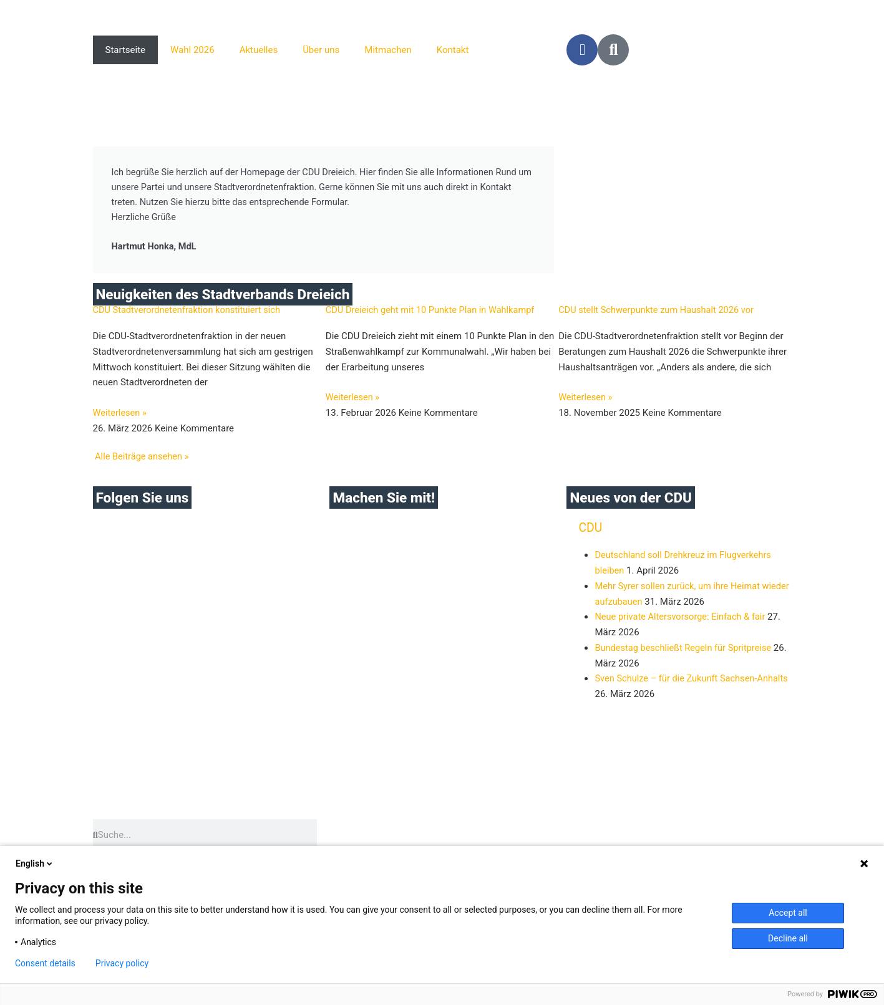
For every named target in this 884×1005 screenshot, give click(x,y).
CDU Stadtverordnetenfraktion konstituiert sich (189, 312)
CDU (590, 530)
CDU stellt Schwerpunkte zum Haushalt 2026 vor (658, 312)
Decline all (788, 938)
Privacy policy (121, 963)
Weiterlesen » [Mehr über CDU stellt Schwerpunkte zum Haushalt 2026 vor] (586, 400)
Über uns (321, 49)
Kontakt (453, 49)
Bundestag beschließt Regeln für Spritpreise (685, 650)
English (35, 863)
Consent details (45, 963)
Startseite (125, 49)
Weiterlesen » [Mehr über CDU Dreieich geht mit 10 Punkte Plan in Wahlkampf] (353, 400)
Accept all (788, 913)
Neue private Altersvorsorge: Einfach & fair (682, 619)
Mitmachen (387, 49)
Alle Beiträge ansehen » (142, 458)
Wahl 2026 (192, 49)
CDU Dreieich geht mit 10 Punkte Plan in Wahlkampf (433, 312)
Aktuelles (259, 49)
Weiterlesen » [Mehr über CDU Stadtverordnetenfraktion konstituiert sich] (120, 415)
